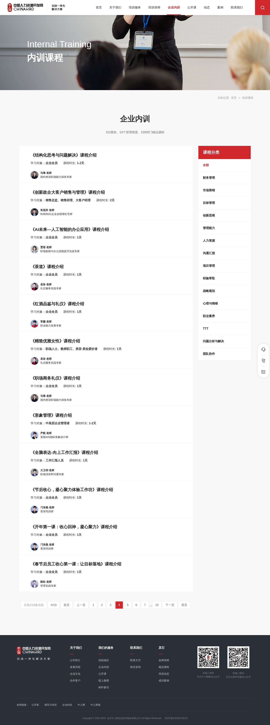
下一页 (169, 605)
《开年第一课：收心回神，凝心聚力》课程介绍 (74, 527)
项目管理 (209, 265)
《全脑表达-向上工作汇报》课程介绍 (64, 452)
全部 (206, 165)
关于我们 (115, 7)
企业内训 (174, 7)
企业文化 (75, 673)
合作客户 (75, 680)
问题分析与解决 (213, 341)
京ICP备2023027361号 (176, 718)
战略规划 (209, 290)
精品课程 (164, 666)
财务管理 (209, 177)
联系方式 (135, 660)
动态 (207, 7)
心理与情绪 (210, 303)
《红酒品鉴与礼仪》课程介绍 (57, 303)
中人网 (81, 704)
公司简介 (75, 660)
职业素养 (209, 316)
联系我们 (237, 7)
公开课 (191, 7)
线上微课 (103, 680)
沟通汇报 (209, 253)
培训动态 (164, 673)
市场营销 (209, 190)
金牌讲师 (164, 660)
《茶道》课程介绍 (47, 266)
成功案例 (164, 680)
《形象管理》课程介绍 (51, 415)
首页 (99, 7)
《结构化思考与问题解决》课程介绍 (64, 155)
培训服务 (135, 7)
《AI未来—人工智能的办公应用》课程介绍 (70, 229)
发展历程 (75, 666)
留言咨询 (135, 666)
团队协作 (209, 353)
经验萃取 (209, 278)
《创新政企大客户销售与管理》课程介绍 (68, 192)
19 (157, 605)
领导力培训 (50, 704)
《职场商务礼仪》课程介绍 (55, 378)
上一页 (81, 605)
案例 (220, 7)
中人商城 (95, 704)
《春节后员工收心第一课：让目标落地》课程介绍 (76, 564)
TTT (205, 328)
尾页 (184, 605)
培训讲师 (154, 7)
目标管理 (209, 202)
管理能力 (209, 228)
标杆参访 (103, 687)
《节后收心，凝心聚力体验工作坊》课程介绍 (72, 489)
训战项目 (103, 660)
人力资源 (209, 240)
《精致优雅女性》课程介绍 (55, 341)
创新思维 (209, 215)
